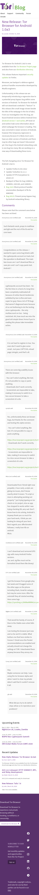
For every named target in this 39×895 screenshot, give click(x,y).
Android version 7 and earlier (13, 120)
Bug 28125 (10, 196)
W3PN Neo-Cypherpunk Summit (15, 736)
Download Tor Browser (10, 824)
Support (10, 13)
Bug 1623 (9, 187)
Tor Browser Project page (26, 66)
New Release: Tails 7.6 (11, 783)
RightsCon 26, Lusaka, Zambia (15, 729)
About (2, 13)
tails (5, 786)
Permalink (34, 220)
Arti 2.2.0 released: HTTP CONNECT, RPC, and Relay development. (19, 771)
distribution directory (24, 69)
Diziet (5, 775)
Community (19, 13)
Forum (28, 13)
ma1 (5, 760)
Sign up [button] (11, 862)
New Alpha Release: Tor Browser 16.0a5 (19, 757)
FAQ (9, 890)
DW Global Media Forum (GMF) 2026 (17, 744)
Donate (3, 17)
